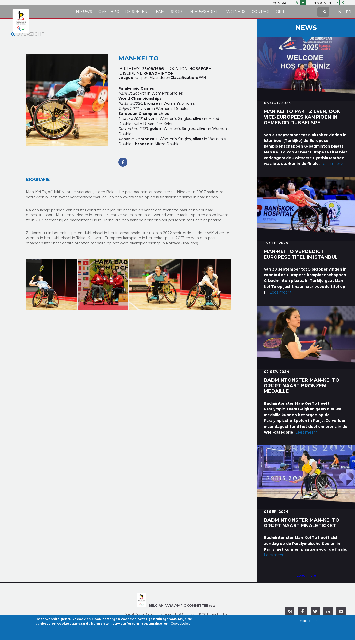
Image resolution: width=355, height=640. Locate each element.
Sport (177, 11)
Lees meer (332, 163)
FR (348, 12)
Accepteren (308, 622)
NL (341, 12)
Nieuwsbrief (204, 11)
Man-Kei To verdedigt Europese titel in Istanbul (301, 254)
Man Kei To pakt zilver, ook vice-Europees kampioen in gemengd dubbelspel (302, 117)
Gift (280, 11)
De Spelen (136, 11)
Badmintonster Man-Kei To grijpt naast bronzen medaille (301, 385)
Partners (235, 11)
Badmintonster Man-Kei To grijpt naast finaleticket (301, 523)
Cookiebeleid (180, 625)
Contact (261, 11)
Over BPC (108, 11)
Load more (306, 575)
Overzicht (30, 34)
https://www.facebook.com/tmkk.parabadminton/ (122, 159)
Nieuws (84, 11)
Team (159, 11)
